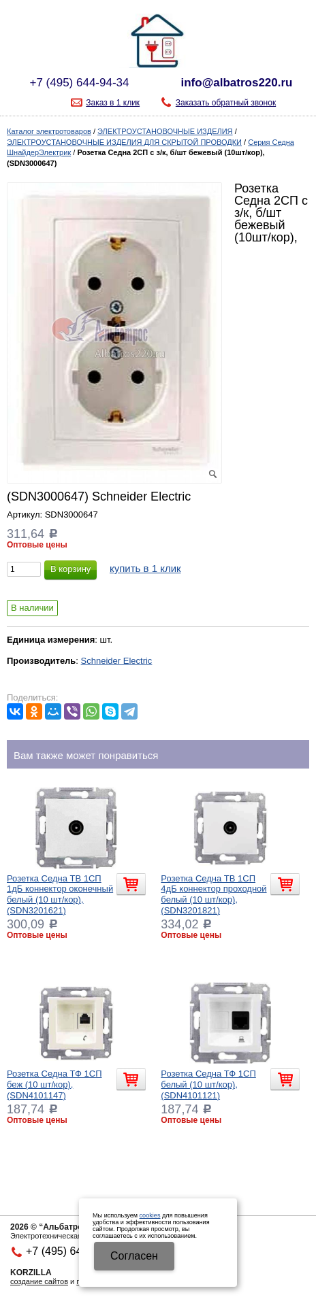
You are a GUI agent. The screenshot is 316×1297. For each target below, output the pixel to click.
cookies (150, 1215)
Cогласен (134, 1256)
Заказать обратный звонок (226, 102)
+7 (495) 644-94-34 (79, 82)
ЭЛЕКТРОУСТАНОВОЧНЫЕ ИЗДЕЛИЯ (165, 131)
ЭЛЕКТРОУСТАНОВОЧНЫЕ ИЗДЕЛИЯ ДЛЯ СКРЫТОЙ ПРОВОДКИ (124, 142)
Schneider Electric (117, 661)
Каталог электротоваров (49, 131)
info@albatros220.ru (237, 82)
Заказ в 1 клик (113, 102)
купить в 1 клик (145, 568)
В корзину (70, 569)
